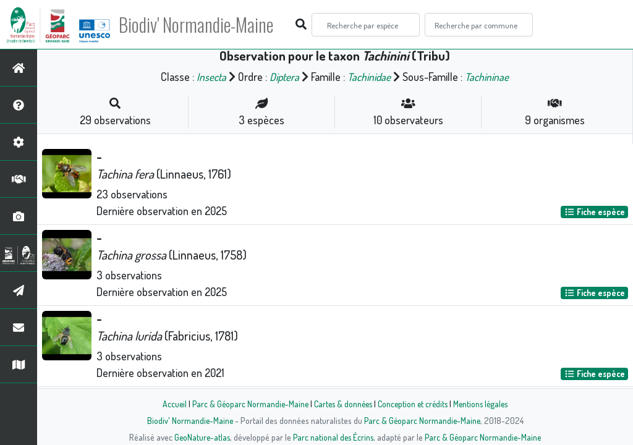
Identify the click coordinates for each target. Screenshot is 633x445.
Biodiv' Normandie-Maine (203, 24)
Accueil (168, 403)
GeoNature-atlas (200, 437)
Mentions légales (485, 403)
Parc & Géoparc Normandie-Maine (246, 403)
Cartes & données (341, 403)
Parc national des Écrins (333, 437)
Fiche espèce (594, 211)
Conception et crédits (414, 403)
